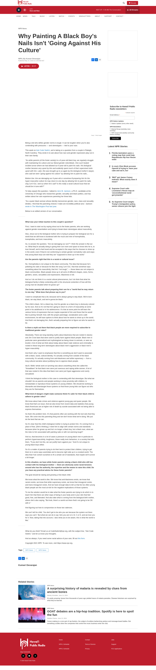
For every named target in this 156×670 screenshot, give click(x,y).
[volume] (24, 14)
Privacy (87, 653)
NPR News (22, 33)
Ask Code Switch (43, 155)
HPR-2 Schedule (64, 653)
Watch (61, 20)
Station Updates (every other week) (122, 128)
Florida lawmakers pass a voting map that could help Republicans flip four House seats (124, 160)
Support (113, 649)
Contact (87, 644)
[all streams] (132, 14)
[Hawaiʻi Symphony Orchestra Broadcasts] (123, 50)
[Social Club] (123, 89)
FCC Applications (116, 653)
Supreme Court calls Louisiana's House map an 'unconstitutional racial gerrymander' (123, 196)
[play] (18, 14)
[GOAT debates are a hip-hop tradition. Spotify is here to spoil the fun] (31, 619)
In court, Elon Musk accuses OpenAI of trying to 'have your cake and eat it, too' (124, 173)
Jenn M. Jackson (64, 196)
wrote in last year (40, 211)
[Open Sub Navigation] (29, 20)
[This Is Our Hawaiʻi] (123, 233)
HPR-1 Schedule (64, 649)
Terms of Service (90, 649)
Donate (135, 5)
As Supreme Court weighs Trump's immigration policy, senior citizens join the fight (124, 208)
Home (18, 20)
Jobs (112, 644)
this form (81, 543)
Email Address (115, 119)
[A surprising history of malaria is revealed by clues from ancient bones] (31, 596)
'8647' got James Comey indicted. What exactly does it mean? (124, 184)
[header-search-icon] (125, 5)
